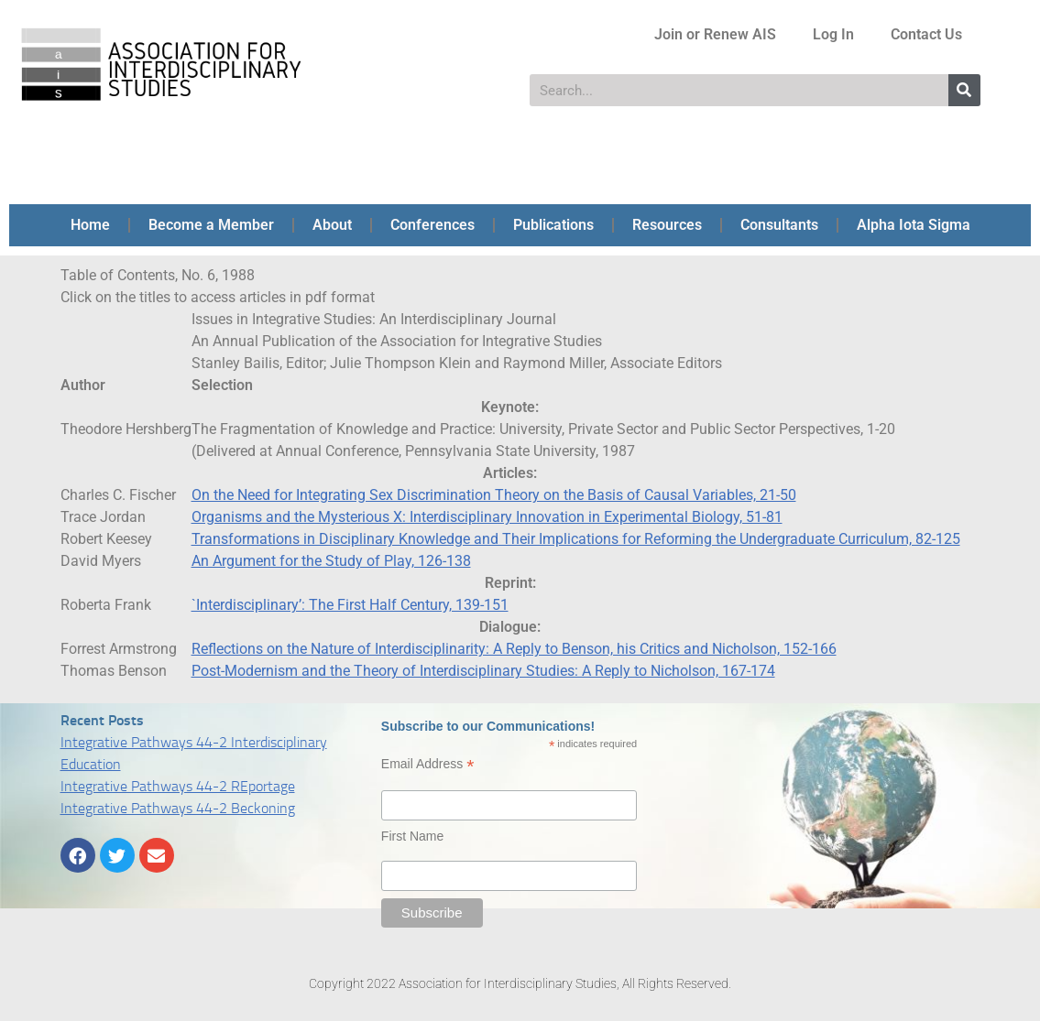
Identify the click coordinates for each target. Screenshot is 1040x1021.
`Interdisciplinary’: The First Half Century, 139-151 (350, 605)
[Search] (964, 90)
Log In (833, 34)
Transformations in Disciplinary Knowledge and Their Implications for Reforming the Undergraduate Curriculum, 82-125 (576, 539)
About (332, 225)
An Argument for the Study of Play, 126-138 (331, 561)
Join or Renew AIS (715, 34)
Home (90, 225)
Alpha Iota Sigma (913, 225)
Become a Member (211, 225)
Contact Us (926, 34)
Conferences (432, 225)
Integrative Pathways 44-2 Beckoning (177, 808)
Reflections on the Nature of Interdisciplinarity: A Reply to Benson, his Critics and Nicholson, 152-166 (514, 648)
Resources (667, 225)
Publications (553, 225)
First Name (412, 836)
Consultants (779, 225)
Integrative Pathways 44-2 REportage (177, 786)
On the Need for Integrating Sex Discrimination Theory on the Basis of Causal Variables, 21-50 (494, 495)
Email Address (428, 764)
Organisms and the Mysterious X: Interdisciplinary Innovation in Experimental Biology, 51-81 (487, 517)
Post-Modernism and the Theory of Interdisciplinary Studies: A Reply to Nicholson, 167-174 (483, 670)
